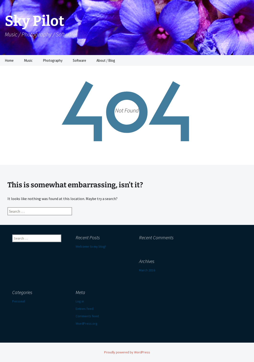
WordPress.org (86, 323)
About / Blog (105, 60)
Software (79, 60)
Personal (18, 301)
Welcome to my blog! (91, 246)
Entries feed (84, 308)
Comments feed (87, 316)
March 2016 (147, 270)
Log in (80, 301)
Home (9, 60)
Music (28, 60)
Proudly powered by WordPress (127, 352)
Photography (52, 60)
